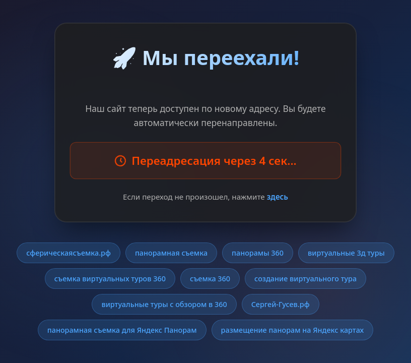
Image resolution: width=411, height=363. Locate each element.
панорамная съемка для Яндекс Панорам (122, 330)
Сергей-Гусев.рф (280, 304)
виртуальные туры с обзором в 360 (164, 304)
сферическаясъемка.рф (68, 253)
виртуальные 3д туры (346, 253)
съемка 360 (210, 278)
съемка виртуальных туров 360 (110, 278)
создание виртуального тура (305, 278)
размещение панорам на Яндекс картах (292, 330)
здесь (277, 197)
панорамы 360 (258, 253)
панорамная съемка (171, 253)
